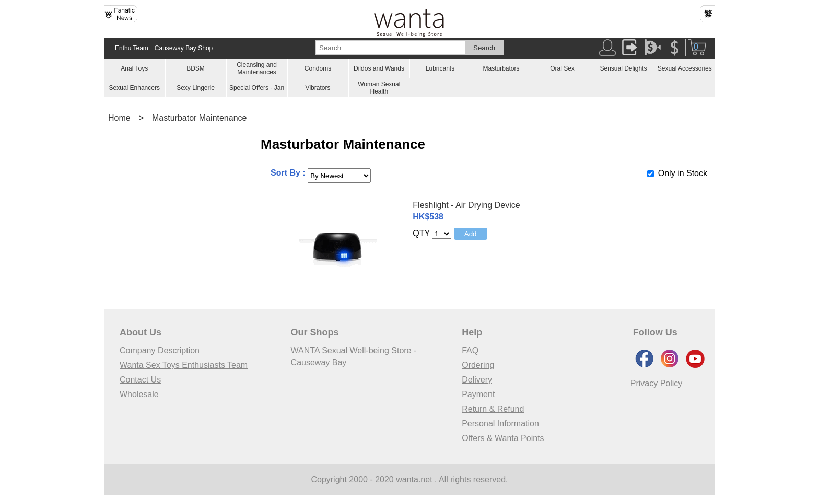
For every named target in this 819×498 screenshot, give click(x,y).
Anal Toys (134, 68)
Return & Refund (493, 408)
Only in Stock (682, 173)
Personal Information (500, 423)
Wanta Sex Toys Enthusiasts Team (184, 365)
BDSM (195, 68)
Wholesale (139, 394)
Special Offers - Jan (256, 87)
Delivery (477, 379)
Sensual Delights (623, 68)
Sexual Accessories (685, 68)
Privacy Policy (656, 383)
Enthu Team (131, 48)
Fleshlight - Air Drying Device (466, 205)
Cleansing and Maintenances (257, 68)
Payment (478, 394)
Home (119, 117)
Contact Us (140, 379)
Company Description (160, 350)
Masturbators (501, 68)
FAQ (470, 350)
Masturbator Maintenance (199, 117)
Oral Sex (562, 68)
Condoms (318, 68)
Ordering (478, 365)
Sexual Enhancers (134, 87)
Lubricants (440, 68)
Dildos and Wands (379, 68)
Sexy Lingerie (196, 87)
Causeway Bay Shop (184, 48)
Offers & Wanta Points (503, 438)
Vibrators (318, 87)
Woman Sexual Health (379, 87)
